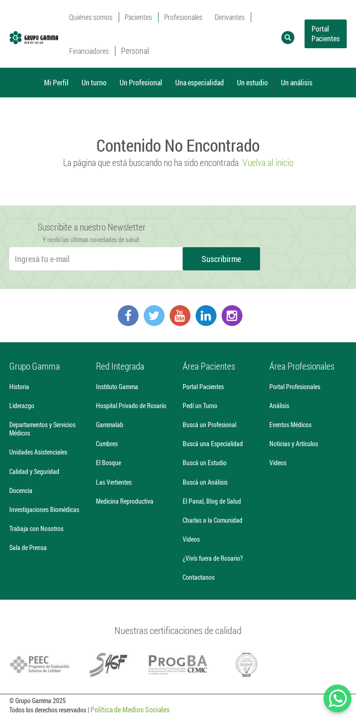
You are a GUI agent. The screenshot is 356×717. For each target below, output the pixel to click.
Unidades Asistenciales (38, 452)
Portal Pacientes (326, 33)
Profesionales (183, 17)
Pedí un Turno (200, 405)
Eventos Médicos (290, 424)
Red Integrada (120, 366)
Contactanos (199, 577)
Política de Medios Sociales (130, 709)
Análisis (279, 405)
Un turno (94, 82)
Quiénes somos (91, 17)
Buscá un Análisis (205, 482)
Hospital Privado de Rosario (131, 405)
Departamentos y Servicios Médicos (42, 428)
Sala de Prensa (28, 547)
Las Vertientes (114, 482)
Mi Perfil (56, 82)
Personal (135, 50)
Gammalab (109, 424)
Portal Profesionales (294, 386)
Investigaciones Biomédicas (44, 509)
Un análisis (296, 82)
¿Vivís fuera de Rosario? (213, 558)
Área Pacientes (209, 366)
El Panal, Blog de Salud (212, 501)
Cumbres (107, 443)
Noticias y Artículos (293, 443)
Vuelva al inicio (267, 162)
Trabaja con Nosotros (36, 528)
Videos (191, 539)
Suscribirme (221, 258)
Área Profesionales (301, 366)
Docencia (20, 490)
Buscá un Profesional (209, 424)
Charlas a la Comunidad (212, 520)
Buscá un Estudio (205, 462)
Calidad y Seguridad (34, 471)
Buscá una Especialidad (213, 443)
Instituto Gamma (117, 386)
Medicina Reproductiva (124, 501)
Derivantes (230, 17)
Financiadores (89, 51)
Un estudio (252, 82)
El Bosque (108, 462)
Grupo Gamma (34, 366)
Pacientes (138, 17)
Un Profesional (141, 82)
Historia (19, 386)
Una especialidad (199, 82)
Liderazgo (21, 405)
